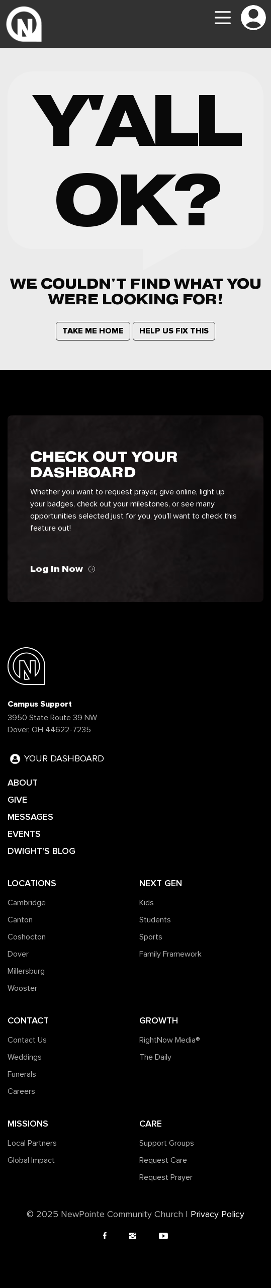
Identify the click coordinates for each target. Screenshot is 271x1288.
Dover (18, 954)
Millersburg (26, 971)
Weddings (25, 1057)
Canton (20, 920)
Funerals (22, 1074)
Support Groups (166, 1143)
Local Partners (32, 1143)
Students (155, 920)
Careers (21, 1091)
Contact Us (27, 1040)
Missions (28, 1123)
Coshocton (27, 937)
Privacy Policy (217, 1214)
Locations (32, 883)
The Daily (155, 1057)
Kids (146, 903)
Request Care (163, 1160)
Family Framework (170, 954)
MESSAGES (30, 816)
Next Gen (160, 883)
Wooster (22, 988)
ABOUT (23, 782)
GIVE (17, 799)
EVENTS (24, 833)
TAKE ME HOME (93, 331)
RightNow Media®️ (169, 1040)
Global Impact (31, 1160)
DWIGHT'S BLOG (41, 850)
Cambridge (27, 903)
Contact (28, 1020)
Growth (158, 1020)
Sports (150, 937)
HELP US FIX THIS (174, 331)
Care (150, 1123)
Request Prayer (166, 1177)
